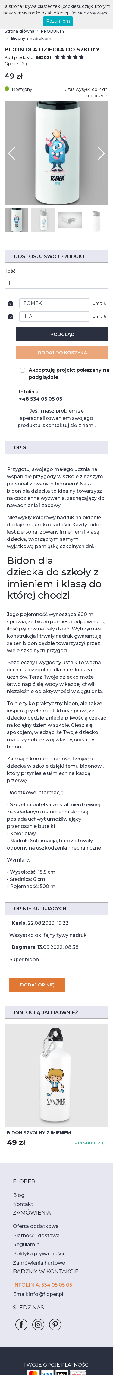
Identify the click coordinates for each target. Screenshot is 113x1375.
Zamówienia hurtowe (35, 1201)
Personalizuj (90, 1081)
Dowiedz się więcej (82, 13)
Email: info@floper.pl (35, 1232)
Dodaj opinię (36, 923)
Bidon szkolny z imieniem (36, 1071)
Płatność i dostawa (33, 1174)
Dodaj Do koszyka (62, 339)
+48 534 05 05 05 (38, 385)
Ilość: (10, 257)
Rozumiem (58, 21)
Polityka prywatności (35, 1192)
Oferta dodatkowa (32, 1165)
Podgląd (62, 320)
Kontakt (21, 1143)
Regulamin (24, 1183)
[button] (101, 140)
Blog (18, 1133)
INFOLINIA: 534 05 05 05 (40, 1223)
